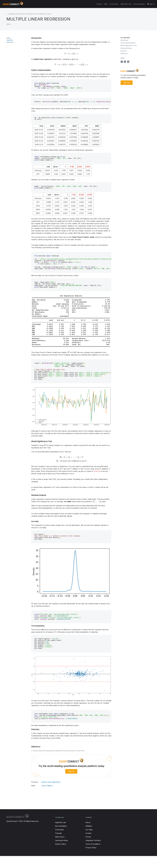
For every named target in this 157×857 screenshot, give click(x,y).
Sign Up (71, 772)
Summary (124, 51)
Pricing (99, 4)
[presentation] (71, 54)
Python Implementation (128, 43)
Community (114, 4)
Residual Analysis (126, 48)
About (88, 823)
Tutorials (58, 833)
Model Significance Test (129, 45)
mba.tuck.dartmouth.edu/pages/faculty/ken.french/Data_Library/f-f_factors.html (58, 751)
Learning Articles (61, 841)
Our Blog (89, 830)
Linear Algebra (41, 786)
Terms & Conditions (93, 844)
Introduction (124, 40)
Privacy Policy (91, 848)
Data (105, 4)
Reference (124, 53)
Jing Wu (9, 40)
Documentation (139, 4)
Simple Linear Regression (45, 782)
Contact (88, 833)
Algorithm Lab (125, 4)
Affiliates (89, 826)
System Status (60, 844)
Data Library (59, 837)
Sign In (152, 4)
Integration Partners (93, 841)
